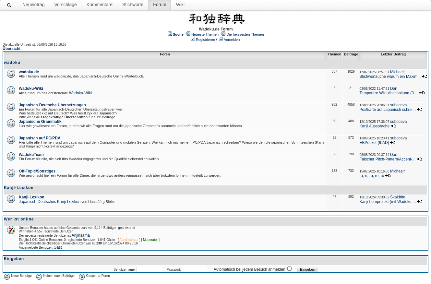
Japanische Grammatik (40, 121)
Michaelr (397, 72)
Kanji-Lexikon (31, 197)
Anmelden (232, 39)
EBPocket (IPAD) (374, 142)
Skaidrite (397, 197)
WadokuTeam (31, 154)
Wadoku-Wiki (31, 88)
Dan (393, 88)
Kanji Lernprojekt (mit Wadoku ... (387, 201)
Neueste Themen (205, 34)
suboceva (398, 105)
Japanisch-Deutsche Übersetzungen (52, 105)
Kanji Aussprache (374, 126)
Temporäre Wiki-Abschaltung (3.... (388, 93)
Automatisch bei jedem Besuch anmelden (249, 269)
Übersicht (11, 48)
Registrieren (205, 39)
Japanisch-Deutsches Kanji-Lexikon (49, 201)
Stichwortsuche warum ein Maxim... (390, 76)
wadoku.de (29, 72)
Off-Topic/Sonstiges (37, 171)
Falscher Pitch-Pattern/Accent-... (387, 159)
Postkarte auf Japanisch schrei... (387, 109)
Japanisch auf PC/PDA (40, 138)
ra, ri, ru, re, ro (371, 175)
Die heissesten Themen (245, 34)
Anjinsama (81, 235)
